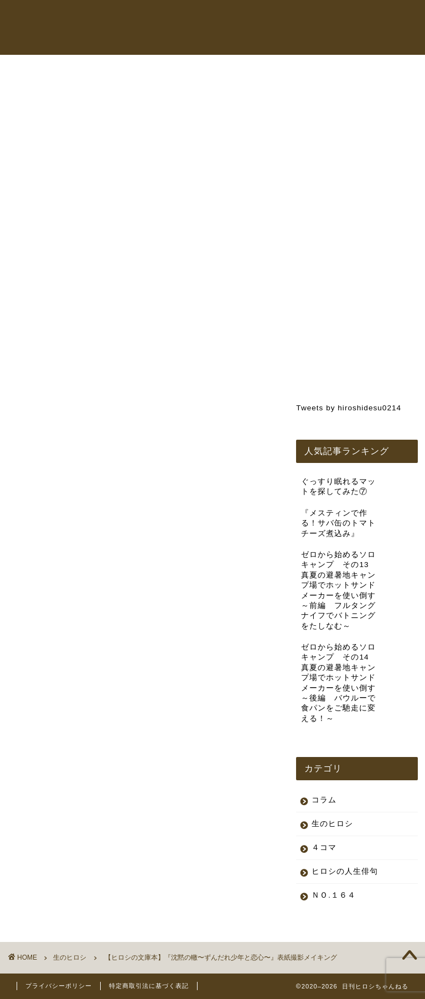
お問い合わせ (226, 41)
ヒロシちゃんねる (257, 18)
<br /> (50, 438)
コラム (174, 41)
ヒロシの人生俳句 (345, 871)
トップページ (186, 18)
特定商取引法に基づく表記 (149, 985)
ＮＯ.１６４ (334, 895)
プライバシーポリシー (58, 985)
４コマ (324, 847)
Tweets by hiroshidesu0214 (348, 408)
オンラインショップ (339, 18)
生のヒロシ (37, 87)
